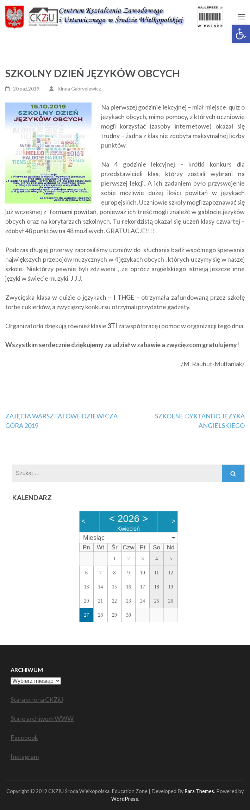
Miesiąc (94, 537)
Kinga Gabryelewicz (79, 89)
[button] (241, 34)
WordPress (124, 799)
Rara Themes (199, 791)
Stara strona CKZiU (37, 699)
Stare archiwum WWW (42, 718)
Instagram (25, 756)
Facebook (24, 737)
